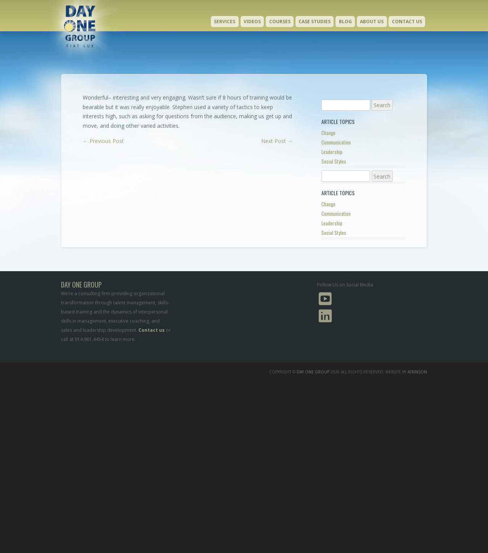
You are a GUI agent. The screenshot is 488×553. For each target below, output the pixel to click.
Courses (280, 21)
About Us (372, 21)
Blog (345, 21)
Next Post (277, 141)
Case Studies (315, 21)
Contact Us (407, 21)
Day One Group (313, 372)
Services (224, 21)
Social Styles (333, 161)
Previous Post (103, 141)
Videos (252, 21)
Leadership (331, 152)
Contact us (151, 330)
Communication (336, 142)
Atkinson (417, 372)
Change (328, 133)
